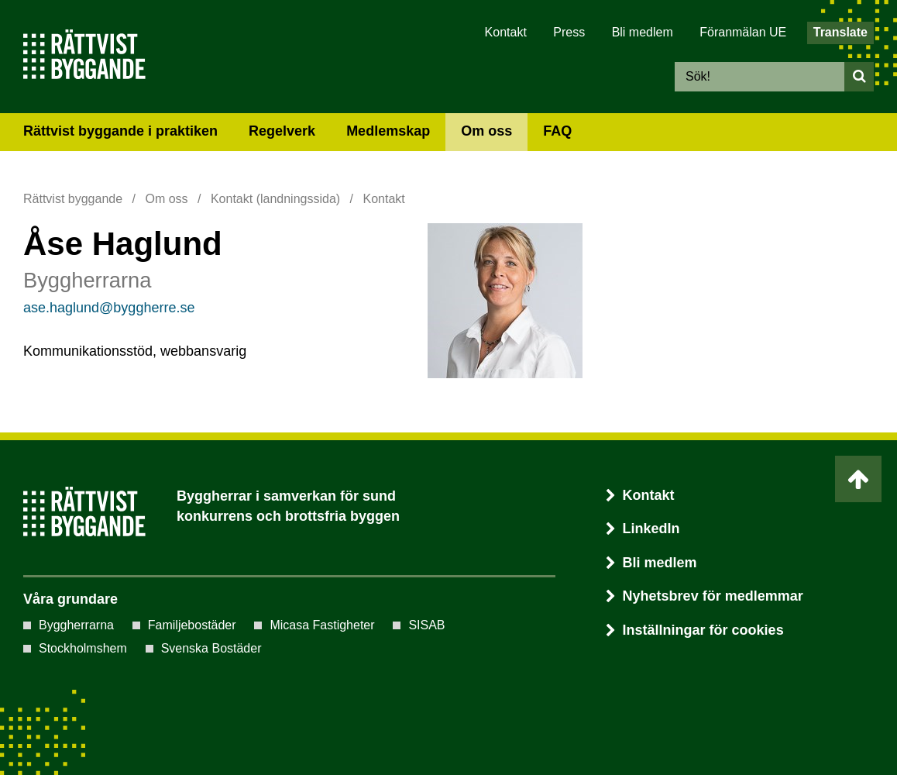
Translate (840, 32)
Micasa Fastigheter (322, 625)
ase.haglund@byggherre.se (108, 307)
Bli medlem (642, 32)
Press (569, 32)
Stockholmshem (83, 648)
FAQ (557, 131)
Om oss (486, 131)
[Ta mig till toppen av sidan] (858, 479)
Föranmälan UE (742, 32)
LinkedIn (643, 528)
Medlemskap (388, 131)
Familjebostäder (192, 625)
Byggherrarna (76, 625)
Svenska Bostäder (211, 648)
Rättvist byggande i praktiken (120, 131)
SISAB (426, 625)
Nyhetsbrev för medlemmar (704, 596)
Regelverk (282, 131)
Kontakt (506, 32)
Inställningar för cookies (703, 630)
